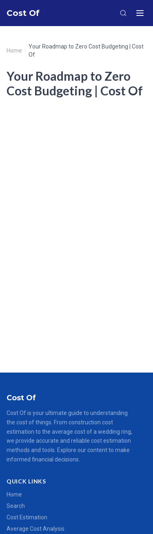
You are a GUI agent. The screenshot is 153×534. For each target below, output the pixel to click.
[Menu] (139, 13)
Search (16, 506)
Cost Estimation (27, 517)
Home (14, 50)
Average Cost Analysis (35, 528)
